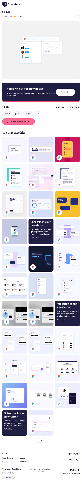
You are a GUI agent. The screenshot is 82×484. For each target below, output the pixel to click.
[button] (78, 4)
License (5, 462)
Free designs (7, 458)
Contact (23, 462)
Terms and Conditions (11, 469)
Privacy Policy (8, 473)
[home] (11, 3)
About (22, 458)
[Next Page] (41, 440)
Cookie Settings (9, 477)
